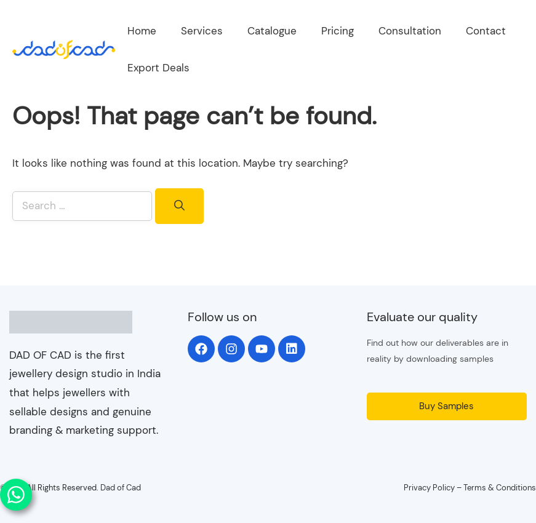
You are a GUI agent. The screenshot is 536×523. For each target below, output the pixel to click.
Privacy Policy (429, 487)
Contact (486, 31)
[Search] (179, 206)
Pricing (337, 31)
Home (141, 31)
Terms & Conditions (499, 487)
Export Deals (158, 67)
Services (202, 31)
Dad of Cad (120, 487)
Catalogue (272, 31)
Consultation (409, 31)
